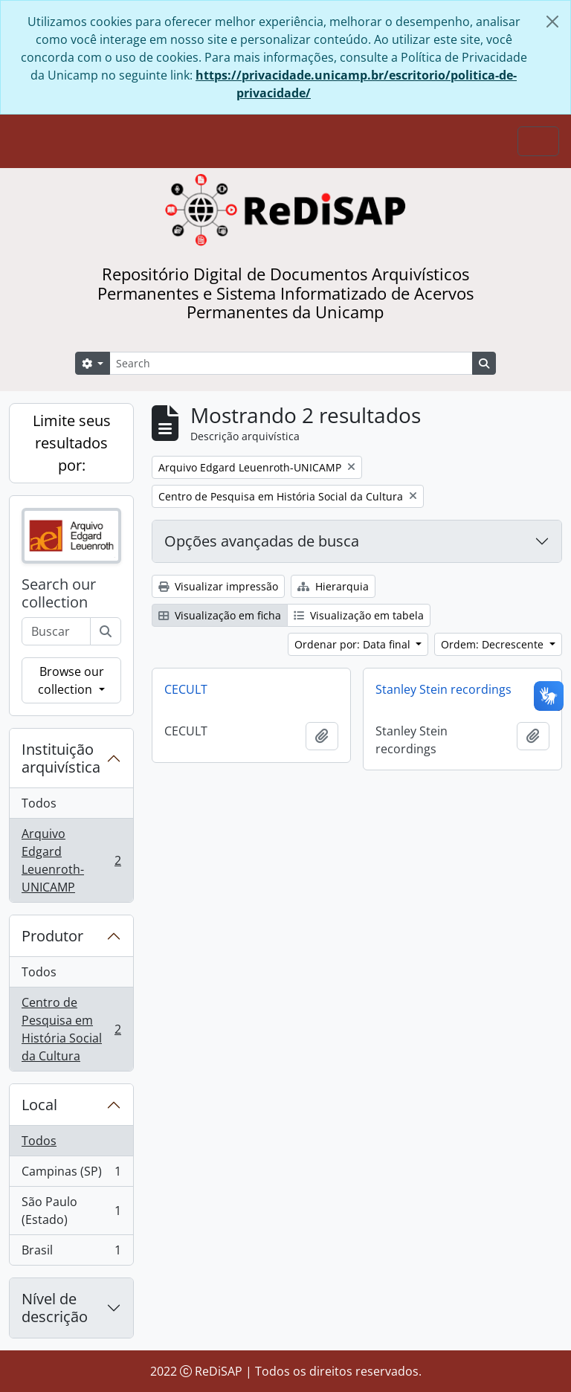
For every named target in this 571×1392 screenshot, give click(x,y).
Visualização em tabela (359, 615)
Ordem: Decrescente (493, 644)
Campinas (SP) (71, 1174)
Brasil (71, 1253)
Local (39, 1105)
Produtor (52, 936)
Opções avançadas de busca (261, 541)
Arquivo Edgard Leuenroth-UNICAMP (71, 860)
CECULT (185, 689)
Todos (39, 803)
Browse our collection (70, 680)
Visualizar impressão (218, 586)
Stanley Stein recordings (443, 689)
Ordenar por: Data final (353, 644)
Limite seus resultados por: (72, 442)
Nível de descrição (55, 1308)
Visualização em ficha (219, 615)
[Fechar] (552, 21)
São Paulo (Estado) (71, 1210)
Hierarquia (333, 586)
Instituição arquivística (61, 758)
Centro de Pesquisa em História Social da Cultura (71, 1029)
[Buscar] (105, 631)
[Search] (291, 363)
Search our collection (59, 593)
